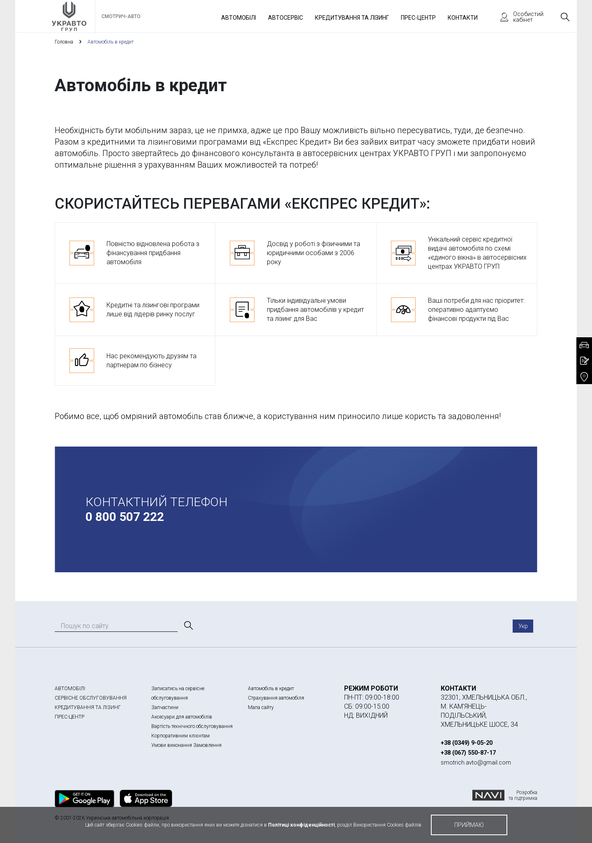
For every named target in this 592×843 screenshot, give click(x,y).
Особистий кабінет (518, 17)
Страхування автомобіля (276, 698)
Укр (523, 626)
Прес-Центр (418, 17)
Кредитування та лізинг (352, 17)
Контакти (463, 17)
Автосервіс (285, 17)
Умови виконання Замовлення (186, 745)
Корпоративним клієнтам (180, 736)
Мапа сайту (261, 707)
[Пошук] (188, 626)
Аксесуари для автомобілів (181, 717)
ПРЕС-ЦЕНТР (69, 717)
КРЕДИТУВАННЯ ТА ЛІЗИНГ (88, 707)
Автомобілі (238, 17)
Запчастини (164, 707)
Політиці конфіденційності (301, 825)
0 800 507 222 (125, 516)
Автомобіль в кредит (271, 688)
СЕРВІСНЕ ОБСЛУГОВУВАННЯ (91, 698)
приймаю (469, 825)
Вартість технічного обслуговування (192, 726)
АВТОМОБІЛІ (70, 688)
